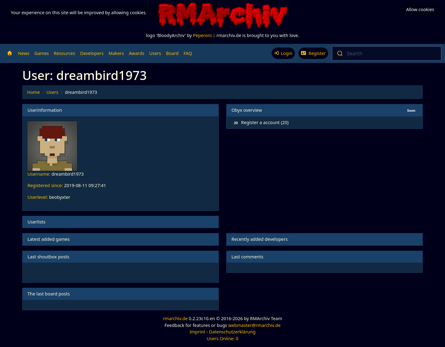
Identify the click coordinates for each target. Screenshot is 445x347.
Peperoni (202, 35)
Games (41, 53)
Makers (116, 53)
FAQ (188, 53)
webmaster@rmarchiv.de (254, 325)
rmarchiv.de (175, 318)
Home (33, 92)
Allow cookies (420, 9)
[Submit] (339, 53)
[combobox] (386, 53)
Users (155, 53)
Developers (92, 53)
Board (172, 53)
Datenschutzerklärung (232, 332)
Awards (136, 53)
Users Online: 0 (223, 338)
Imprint (197, 332)
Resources (64, 53)
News (23, 53)
